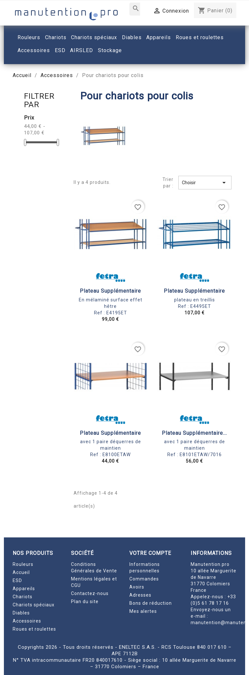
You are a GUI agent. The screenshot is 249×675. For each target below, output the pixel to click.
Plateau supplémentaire (110, 291)
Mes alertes (143, 611)
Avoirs (136, 587)
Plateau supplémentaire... (194, 433)
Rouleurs (23, 564)
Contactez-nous (90, 593)
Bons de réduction (150, 603)
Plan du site (85, 601)
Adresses (140, 595)
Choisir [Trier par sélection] (205, 182)
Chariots (22, 596)
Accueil (21, 572)
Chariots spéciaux (33, 604)
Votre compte (150, 553)
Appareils (24, 588)
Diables (21, 612)
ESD (17, 580)
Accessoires (27, 621)
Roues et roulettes (34, 629)
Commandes (144, 578)
